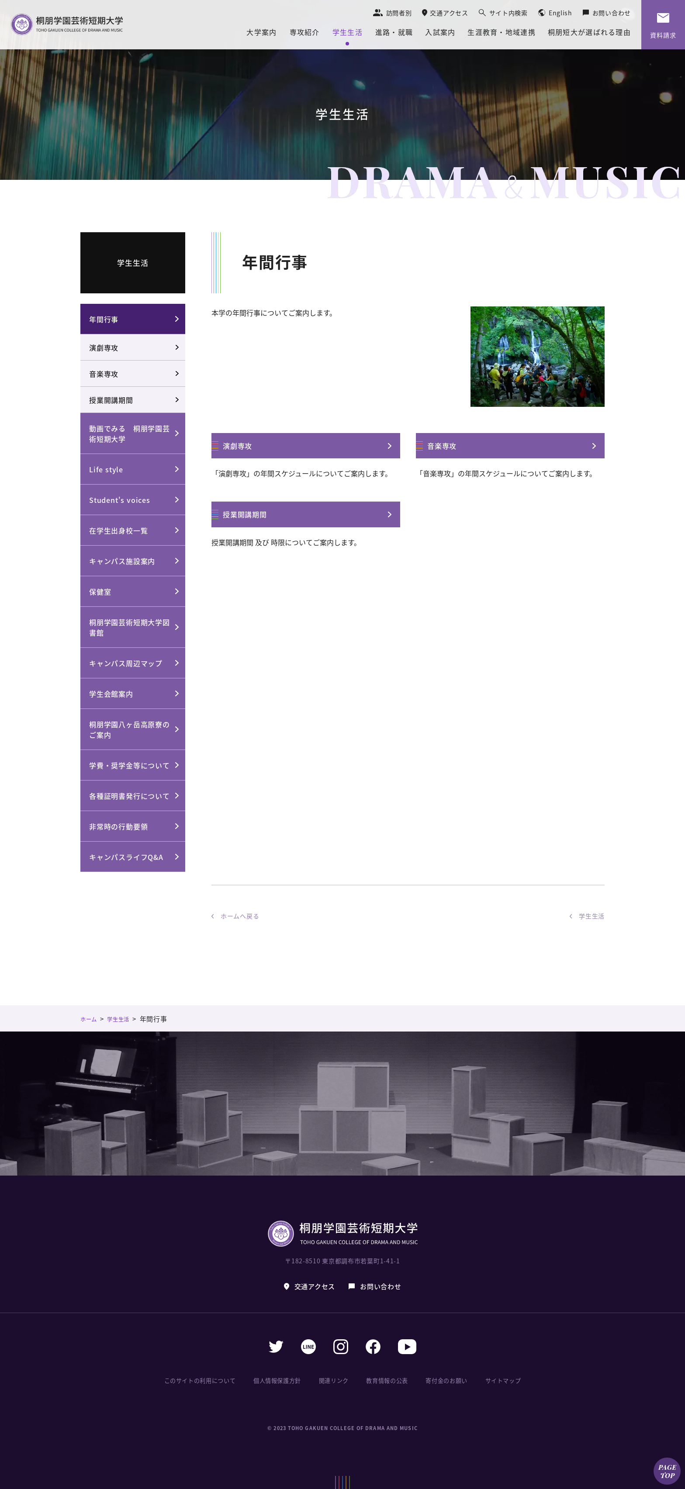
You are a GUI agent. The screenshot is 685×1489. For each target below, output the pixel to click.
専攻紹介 (305, 32)
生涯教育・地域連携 (501, 32)
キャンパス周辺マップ (126, 663)
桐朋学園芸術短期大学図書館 (129, 627)
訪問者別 (399, 12)
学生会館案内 (111, 693)
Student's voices (119, 500)
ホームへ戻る (240, 915)
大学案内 (261, 32)
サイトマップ (501, 1380)
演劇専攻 (237, 445)
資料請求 (663, 35)
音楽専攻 (442, 445)
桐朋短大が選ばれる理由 (589, 32)
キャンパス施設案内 (122, 561)
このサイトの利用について (202, 1380)
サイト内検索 (508, 12)
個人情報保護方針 (280, 1380)
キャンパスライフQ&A (126, 857)
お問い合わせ (611, 12)
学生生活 (347, 32)
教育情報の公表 (387, 1380)
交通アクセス (449, 12)
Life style (106, 469)
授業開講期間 (245, 514)
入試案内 (440, 32)
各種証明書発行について (129, 796)
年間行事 (103, 319)
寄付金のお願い (446, 1380)
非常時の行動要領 (118, 826)
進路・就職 (394, 32)
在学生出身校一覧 (118, 530)
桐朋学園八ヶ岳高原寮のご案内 (129, 729)
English (560, 12)
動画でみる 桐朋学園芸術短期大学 (129, 433)
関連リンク (336, 1380)
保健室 (100, 591)
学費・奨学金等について (129, 765)
